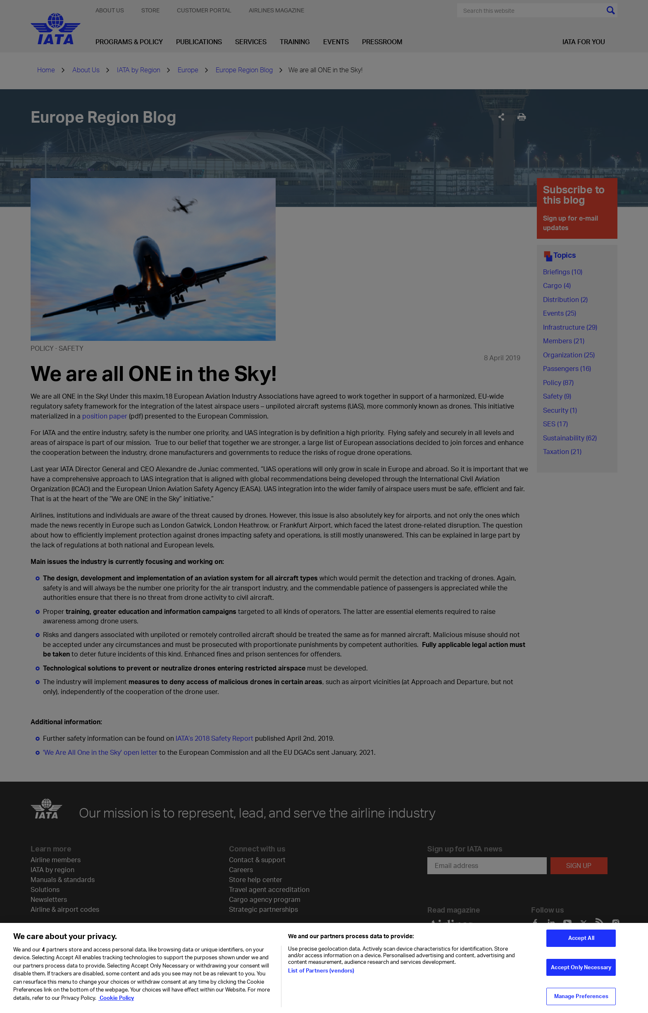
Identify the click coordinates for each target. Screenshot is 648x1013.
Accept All (581, 943)
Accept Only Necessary (581, 972)
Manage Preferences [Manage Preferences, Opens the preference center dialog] (581, 1001)
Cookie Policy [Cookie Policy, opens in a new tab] (116, 1002)
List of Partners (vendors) (321, 975)
